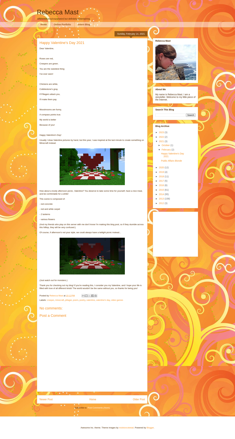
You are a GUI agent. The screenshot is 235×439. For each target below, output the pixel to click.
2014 (162, 194)
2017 (162, 181)
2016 (162, 185)
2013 (162, 198)
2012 (162, 203)
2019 (162, 172)
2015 (162, 190)
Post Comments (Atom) (99, 407)
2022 (162, 137)
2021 (162, 141)
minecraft (59, 300)
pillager (68, 300)
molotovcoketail (126, 427)
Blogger (150, 427)
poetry (82, 300)
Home (43, 24)
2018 (162, 176)
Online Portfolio (62, 24)
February (166, 149)
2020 (162, 167)
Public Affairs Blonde (171, 160)
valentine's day (103, 300)
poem (75, 300)
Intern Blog (84, 24)
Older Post (139, 399)
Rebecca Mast (58, 12)
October (166, 145)
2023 (162, 132)
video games (117, 300)
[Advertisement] (175, 233)
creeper (50, 300)
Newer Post (46, 399)
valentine (90, 300)
